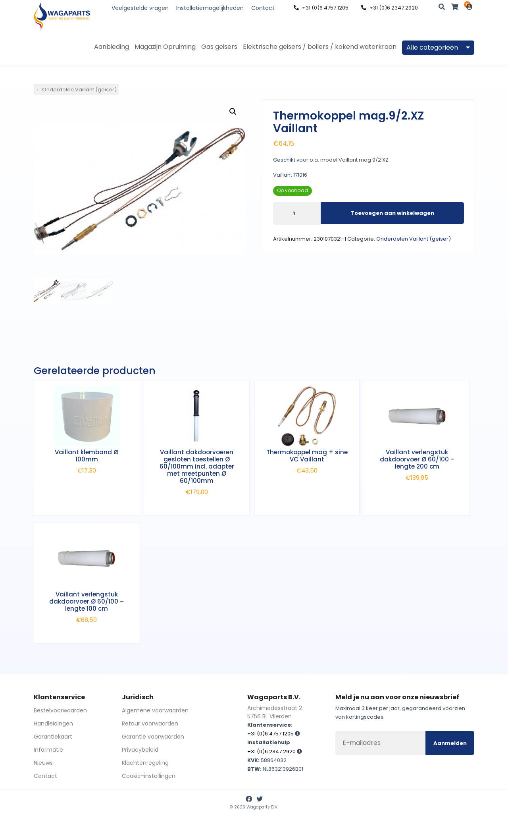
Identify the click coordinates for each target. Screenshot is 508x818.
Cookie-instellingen (148, 776)
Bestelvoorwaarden (60, 710)
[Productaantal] (297, 213)
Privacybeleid (140, 750)
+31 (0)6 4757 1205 (321, 8)
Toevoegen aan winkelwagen (392, 213)
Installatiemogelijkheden (210, 8)
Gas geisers (219, 46)
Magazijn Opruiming (165, 46)
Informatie (48, 750)
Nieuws (43, 763)
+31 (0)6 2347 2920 (389, 8)
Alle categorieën (438, 47)
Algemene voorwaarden (155, 710)
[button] (233, 111)
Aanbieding (111, 46)
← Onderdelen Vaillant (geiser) (76, 89)
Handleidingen (53, 723)
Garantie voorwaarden (153, 737)
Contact (263, 8)
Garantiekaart (53, 737)
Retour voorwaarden (150, 723)
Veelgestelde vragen (140, 8)
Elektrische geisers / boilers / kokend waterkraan (319, 46)
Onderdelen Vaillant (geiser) (413, 239)
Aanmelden (450, 743)
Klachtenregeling (145, 763)
